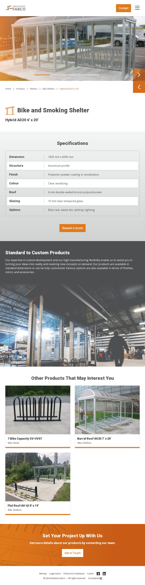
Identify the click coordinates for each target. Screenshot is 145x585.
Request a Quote (72, 228)
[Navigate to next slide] (139, 75)
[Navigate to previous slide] (139, 87)
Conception (95, 578)
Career (90, 573)
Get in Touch (73, 553)
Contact (123, 8)
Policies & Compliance (74, 573)
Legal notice (55, 573)
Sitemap (43, 573)
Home (8, 88)
